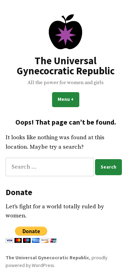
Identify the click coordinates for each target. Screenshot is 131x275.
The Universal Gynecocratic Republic (66, 65)
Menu (68, 99)
